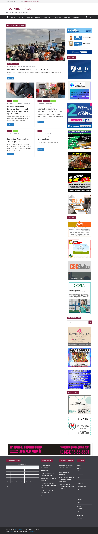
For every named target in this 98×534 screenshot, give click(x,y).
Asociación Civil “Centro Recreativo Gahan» (66, 467)
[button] (23, 17)
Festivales (80, 474)
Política (13, 17)
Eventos (9, 131)
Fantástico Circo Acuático (14, 136)
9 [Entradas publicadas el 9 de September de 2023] (30, 473)
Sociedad (47, 17)
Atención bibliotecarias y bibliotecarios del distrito (66, 486)
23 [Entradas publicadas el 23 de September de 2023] (30, 479)
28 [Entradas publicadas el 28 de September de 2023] (21, 482)
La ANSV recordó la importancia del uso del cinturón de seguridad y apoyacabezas (17, 110)
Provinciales (57, 17)
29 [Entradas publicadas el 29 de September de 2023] (26, 482)
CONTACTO (76, 17)
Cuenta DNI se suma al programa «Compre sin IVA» (49, 110)
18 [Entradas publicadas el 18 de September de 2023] (7, 479)
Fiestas (80, 508)
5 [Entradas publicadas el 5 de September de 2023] (11, 473)
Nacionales (67, 17)
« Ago (7, 486)
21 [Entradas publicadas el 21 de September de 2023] (21, 479)
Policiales (30, 17)
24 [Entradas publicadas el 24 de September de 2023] (35, 479)
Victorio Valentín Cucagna (44, 136)
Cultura (20, 17)
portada (17, 63)
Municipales (10, 63)
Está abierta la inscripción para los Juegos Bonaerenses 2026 (48, 485)
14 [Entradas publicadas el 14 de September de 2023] (21, 476)
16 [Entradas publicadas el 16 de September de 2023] (30, 476)
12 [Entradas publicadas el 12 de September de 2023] (12, 476)
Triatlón (80, 499)
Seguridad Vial (27, 103)
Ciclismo (80, 493)
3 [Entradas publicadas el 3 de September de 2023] (35, 470)
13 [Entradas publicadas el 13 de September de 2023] (16, 476)
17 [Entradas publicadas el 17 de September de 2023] (35, 476)
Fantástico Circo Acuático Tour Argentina (18, 140)
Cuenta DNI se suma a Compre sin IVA (47, 106)
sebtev (20, 66)
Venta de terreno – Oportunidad (31, 1)
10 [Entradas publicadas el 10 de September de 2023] (35, 473)
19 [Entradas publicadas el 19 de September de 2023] (12, 479)
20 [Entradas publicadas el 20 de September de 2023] (16, 479)
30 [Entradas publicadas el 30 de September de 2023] (30, 482)
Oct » (10, 486)
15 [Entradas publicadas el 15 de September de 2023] (26, 476)
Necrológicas (43, 139)
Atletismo (80, 483)
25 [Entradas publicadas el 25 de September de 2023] (7, 482)
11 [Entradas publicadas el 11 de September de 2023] (7, 476)
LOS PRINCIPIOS (18, 8)
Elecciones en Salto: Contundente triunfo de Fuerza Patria (66, 479)
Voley (79, 502)
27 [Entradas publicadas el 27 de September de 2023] (16, 482)
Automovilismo (82, 486)
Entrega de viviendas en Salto (30, 66)
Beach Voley (81, 490)
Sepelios (40, 131)
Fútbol (80, 496)
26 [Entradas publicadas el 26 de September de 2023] (12, 482)
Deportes (37, 17)
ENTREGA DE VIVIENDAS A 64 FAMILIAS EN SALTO (28, 69)
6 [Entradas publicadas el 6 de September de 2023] (16, 473)
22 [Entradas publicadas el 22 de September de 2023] (26, 479)
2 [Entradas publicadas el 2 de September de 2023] (30, 470)
